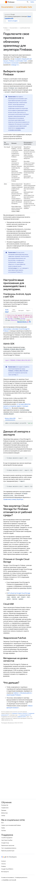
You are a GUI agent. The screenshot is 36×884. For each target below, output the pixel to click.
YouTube (3, 830)
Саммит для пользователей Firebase (11, 825)
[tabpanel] (18, 318)
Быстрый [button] (21, 310)
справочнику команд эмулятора (13, 499)
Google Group (5, 843)
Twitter (3, 828)
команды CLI (15, 65)
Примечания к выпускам (7, 845)
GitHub (3, 815)
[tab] (6, 310)
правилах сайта (22, 716)
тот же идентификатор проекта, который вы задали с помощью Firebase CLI (16, 406)
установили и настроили (11, 63)
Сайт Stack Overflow (6, 840)
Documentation (7, 7)
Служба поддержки (6, 837)
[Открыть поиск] (28, 2)
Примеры (3, 810)
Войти (32, 2)
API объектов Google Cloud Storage (19, 593)
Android (3, 861)
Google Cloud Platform (7, 869)
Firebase (5, 28)
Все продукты (5, 871)
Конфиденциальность (21, 877)
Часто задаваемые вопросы (8, 848)
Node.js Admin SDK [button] (10, 418)
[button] (6, 310)
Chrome (3, 863)
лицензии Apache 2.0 (25, 715)
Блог (2, 822)
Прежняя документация (7, 850)
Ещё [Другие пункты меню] (27, 310)
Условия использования (7, 877)
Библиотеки (4, 813)
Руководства (4, 805)
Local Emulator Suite (24, 7)
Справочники (4, 807)
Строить (7, 30)
